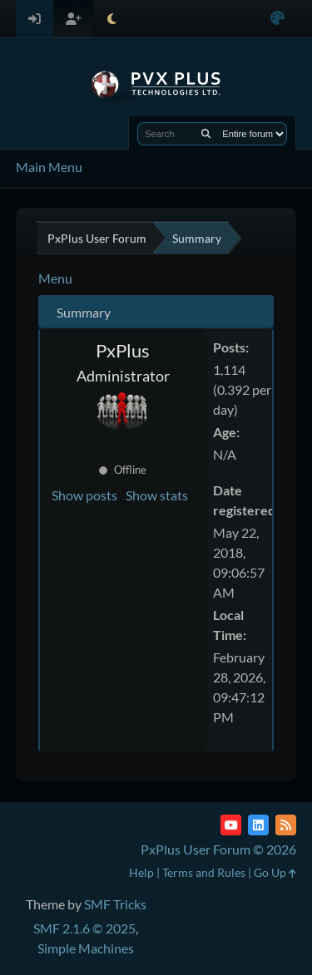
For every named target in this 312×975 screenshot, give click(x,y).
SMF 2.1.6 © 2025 (84, 928)
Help (141, 872)
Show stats (157, 495)
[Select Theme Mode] (112, 18)
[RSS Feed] (285, 825)
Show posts (84, 495)
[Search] (206, 133)
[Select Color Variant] (277, 18)
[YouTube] (230, 825)
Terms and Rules (203, 872)
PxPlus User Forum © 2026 (218, 849)
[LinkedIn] (258, 825)
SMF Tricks (115, 904)
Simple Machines (85, 948)
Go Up (275, 872)
